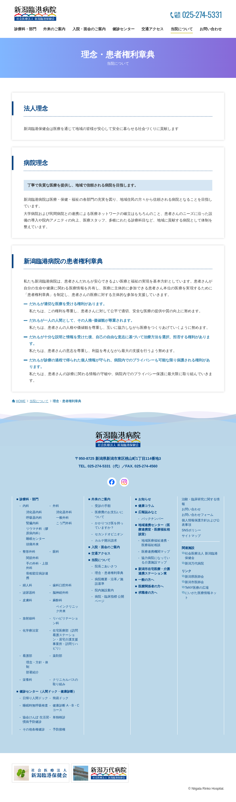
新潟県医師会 (194, 576)
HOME (21, 401)
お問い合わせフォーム (197, 515)
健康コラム (146, 506)
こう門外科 (64, 523)
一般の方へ (146, 580)
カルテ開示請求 (106, 540)
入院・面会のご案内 (89, 29)
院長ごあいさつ (106, 566)
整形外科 (29, 551)
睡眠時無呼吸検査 (35, 705)
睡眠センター (35, 539)
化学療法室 (30, 630)
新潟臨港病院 (35, 13)
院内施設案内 (104, 590)
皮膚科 (27, 600)
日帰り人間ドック (35, 698)
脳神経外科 (60, 592)
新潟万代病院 (194, 563)
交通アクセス (152, 29)
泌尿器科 (29, 592)
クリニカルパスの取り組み (65, 682)
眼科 (56, 551)
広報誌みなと (147, 512)
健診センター (123, 29)
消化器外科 (64, 512)
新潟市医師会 (194, 582)
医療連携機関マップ (155, 551)
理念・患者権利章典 (109, 573)
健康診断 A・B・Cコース (66, 708)
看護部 (27, 656)
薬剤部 (57, 656)
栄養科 (27, 680)
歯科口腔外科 (62, 585)
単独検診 (59, 717)
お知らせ (144, 499)
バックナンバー (152, 519)
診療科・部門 (25, 29)
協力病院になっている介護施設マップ (155, 560)
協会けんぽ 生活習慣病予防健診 (36, 719)
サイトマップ (191, 536)
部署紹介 (32, 672)
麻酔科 (57, 600)
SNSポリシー (191, 530)
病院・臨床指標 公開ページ (109, 599)
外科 (56, 506)
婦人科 (27, 585)
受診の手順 (103, 506)
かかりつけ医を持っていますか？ (109, 525)
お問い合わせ (211, 29)
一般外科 (62, 517)
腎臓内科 (32, 523)
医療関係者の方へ (151, 586)
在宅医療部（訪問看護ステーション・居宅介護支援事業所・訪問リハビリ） (65, 639)
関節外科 (32, 558)
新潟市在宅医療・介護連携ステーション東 (154, 571)
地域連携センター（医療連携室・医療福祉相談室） (154, 529)
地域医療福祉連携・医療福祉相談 (155, 543)
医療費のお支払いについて (109, 514)
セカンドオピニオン (109, 534)
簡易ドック (60, 698)
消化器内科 (34, 512)
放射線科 (29, 618)
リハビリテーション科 (65, 621)
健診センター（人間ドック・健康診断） (47, 691)
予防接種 (59, 729)
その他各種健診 (34, 729)
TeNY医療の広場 (197, 587)
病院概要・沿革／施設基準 (109, 581)
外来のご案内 (54, 29)
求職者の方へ (147, 592)
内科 (26, 506)
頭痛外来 (32, 544)
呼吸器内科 (34, 517)
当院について (182, 29)
